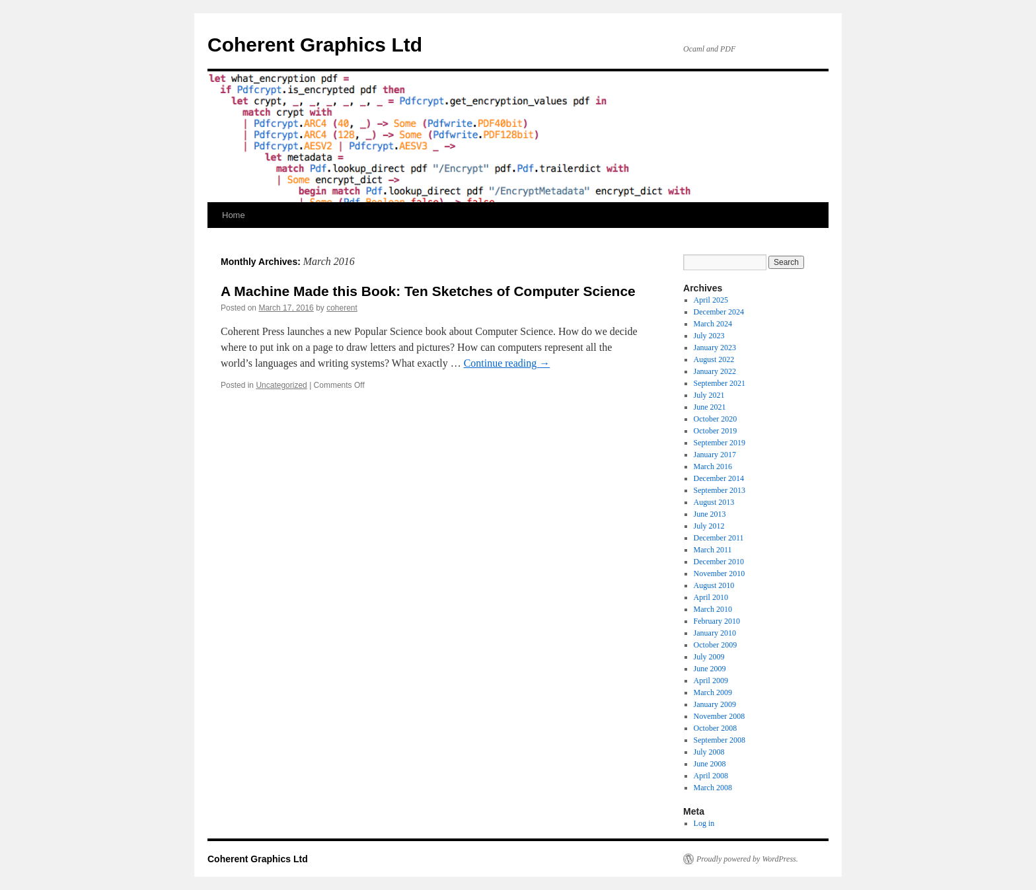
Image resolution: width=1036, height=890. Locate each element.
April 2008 (711, 775)
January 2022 (715, 371)
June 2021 (710, 407)
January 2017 (715, 454)
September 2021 (719, 383)
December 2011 (719, 537)
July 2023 (709, 335)
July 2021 (709, 395)
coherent (341, 308)
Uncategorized (281, 385)
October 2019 (715, 430)
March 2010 (713, 609)
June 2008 (710, 763)
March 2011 (713, 549)
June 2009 (710, 668)
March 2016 (713, 466)
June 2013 (710, 514)
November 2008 (719, 716)
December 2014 (719, 478)
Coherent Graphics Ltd (314, 45)
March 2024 (713, 323)
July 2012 (709, 526)
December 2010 (719, 561)
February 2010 (717, 621)
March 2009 (713, 692)
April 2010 (711, 597)
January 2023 (715, 347)
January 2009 (715, 704)
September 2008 (719, 740)
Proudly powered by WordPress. (747, 859)
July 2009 (709, 656)
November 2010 (719, 573)
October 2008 (715, 728)
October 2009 (715, 644)
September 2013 (719, 490)
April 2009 (711, 680)
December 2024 (719, 311)
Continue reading (507, 363)
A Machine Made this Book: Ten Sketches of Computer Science (428, 291)
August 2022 (714, 359)
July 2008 (709, 752)
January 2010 (715, 633)
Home (233, 215)
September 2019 (719, 442)
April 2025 (711, 300)
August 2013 (714, 502)
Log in (704, 823)
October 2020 (715, 419)
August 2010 (714, 585)
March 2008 (713, 787)
